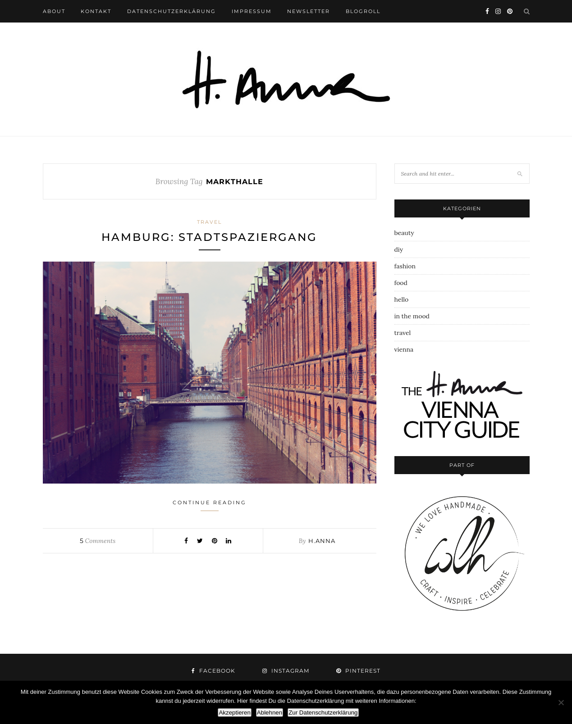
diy (398, 249)
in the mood (412, 316)
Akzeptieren (234, 712)
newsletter (308, 11)
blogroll (363, 11)
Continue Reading (210, 505)
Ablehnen (269, 712)
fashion (405, 266)
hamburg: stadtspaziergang (209, 237)
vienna (404, 349)
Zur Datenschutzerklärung (322, 712)
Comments (97, 541)
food (400, 283)
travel (209, 222)
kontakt (96, 11)
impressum (252, 11)
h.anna (321, 540)
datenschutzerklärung (171, 11)
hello (401, 299)
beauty (404, 233)
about (54, 11)
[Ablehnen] (560, 702)
